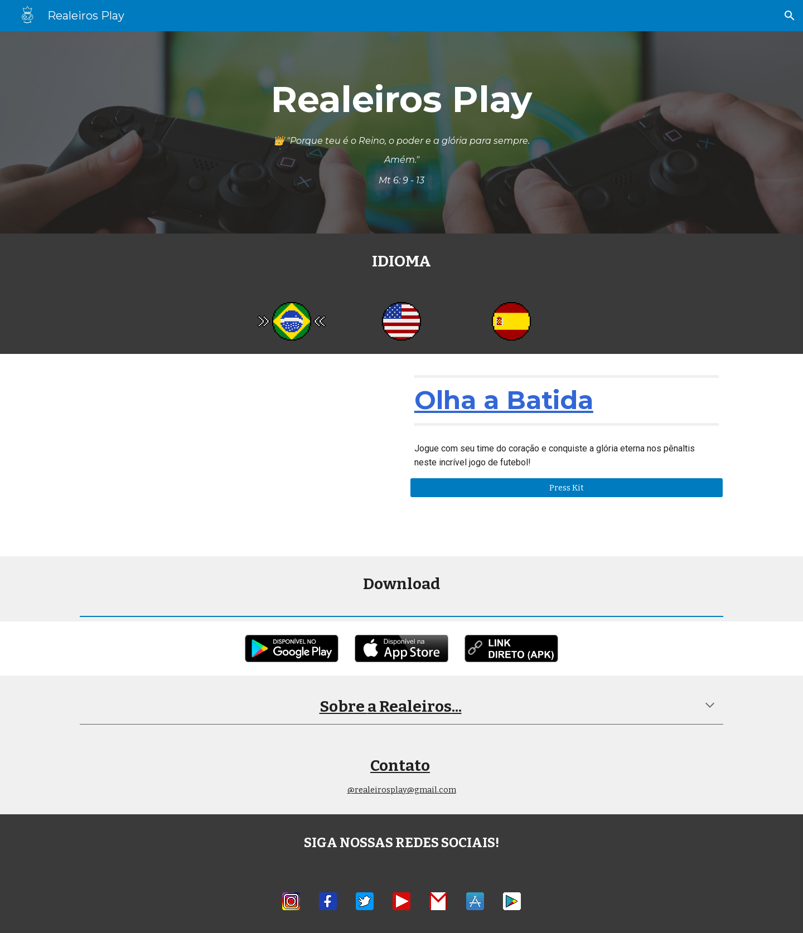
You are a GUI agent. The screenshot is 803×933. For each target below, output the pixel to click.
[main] (401, 132)
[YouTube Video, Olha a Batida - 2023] (236, 455)
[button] (789, 15)
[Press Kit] (566, 487)
